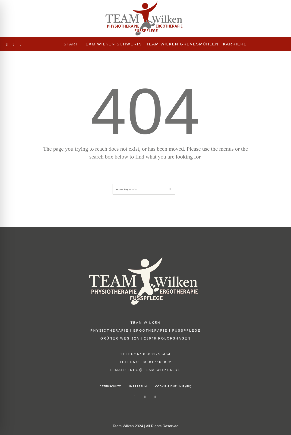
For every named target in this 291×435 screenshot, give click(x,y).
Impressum (138, 386)
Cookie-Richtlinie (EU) (173, 386)
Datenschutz (110, 386)
